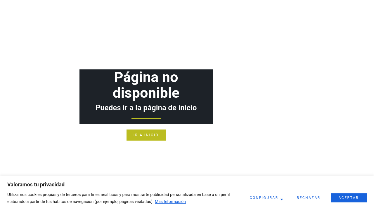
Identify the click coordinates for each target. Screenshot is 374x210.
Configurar (264, 198)
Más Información (170, 201)
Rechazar (309, 198)
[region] (187, 193)
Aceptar (349, 198)
